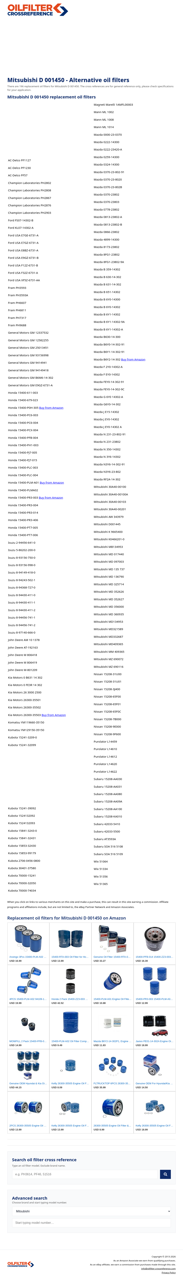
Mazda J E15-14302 (106, 412)
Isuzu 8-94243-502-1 (21, 580)
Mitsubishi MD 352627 (109, 599)
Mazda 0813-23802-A (108, 217)
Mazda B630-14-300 (107, 337)
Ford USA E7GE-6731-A (23, 235)
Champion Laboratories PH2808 (29, 190)
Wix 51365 (101, 884)
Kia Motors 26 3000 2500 (24, 692)
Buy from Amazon (51, 408)
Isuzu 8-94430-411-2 (21, 610)
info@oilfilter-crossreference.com (158, 1268)
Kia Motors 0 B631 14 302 (25, 677)
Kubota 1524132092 (21, 815)
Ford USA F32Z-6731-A (23, 273)
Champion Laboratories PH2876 (29, 205)
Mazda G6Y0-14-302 (107, 404)
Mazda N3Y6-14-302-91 (109, 464)
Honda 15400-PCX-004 (23, 430)
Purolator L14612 (105, 756)
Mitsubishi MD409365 (108, 644)
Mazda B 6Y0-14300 (107, 299)
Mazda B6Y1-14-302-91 (109, 352)
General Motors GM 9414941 (27, 362)
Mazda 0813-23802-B (108, 224)
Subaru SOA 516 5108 (108, 846)
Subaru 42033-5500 (107, 831)
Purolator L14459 (105, 741)
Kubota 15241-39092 (22, 808)
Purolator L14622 (105, 771)
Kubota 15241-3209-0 (22, 737)
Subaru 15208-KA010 (108, 816)
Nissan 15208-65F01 (107, 704)
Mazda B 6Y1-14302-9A (109, 322)
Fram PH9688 (17, 325)
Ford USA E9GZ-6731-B (23, 258)
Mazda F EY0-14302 (107, 374)
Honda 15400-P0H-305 (23, 408)
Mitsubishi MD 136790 (109, 576)
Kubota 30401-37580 (22, 868)
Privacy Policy (169, 1272)
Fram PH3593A (18, 295)
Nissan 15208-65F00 (107, 696)
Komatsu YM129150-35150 (26, 730)
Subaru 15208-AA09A (108, 801)
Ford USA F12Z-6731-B (23, 265)
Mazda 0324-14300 (106, 164)
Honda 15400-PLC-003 (23, 467)
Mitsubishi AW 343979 (109, 517)
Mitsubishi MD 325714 (109, 584)
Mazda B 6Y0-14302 (107, 307)
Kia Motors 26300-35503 (24, 715)
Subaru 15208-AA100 (108, 809)
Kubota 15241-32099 (22, 745)
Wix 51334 (101, 869)
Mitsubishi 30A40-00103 (110, 502)
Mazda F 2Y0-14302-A (108, 367)
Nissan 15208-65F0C (107, 711)
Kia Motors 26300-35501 (24, 700)
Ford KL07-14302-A (20, 228)
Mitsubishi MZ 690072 (108, 659)
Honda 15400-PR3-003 (23, 497)
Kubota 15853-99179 (22, 853)
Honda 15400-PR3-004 (23, 505)
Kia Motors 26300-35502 (24, 707)
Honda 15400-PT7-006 (23, 535)
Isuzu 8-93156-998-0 (21, 565)
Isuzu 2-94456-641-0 (21, 542)
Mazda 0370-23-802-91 (109, 172)
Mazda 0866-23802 (106, 232)
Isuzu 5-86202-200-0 (21, 550)
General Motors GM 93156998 (28, 355)
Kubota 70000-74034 (22, 890)
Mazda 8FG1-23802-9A (109, 262)
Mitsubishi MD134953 (108, 621)
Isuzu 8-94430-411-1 (21, 602)
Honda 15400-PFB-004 (23, 438)
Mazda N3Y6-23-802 (107, 472)
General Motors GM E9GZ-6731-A (30, 385)
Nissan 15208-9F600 (107, 734)
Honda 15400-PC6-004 (23, 423)
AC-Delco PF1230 (19, 168)
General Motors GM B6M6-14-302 (30, 377)
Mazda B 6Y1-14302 (107, 314)
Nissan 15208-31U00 (107, 674)
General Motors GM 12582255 (28, 340)
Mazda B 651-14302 (107, 292)
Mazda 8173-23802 (106, 247)
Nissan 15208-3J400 (107, 689)
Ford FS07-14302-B (20, 220)
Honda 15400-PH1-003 (23, 445)
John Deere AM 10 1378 (23, 640)
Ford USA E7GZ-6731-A (23, 243)
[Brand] (91, 1211)
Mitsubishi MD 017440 (109, 554)
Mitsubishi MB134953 (108, 547)
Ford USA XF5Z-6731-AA (24, 280)
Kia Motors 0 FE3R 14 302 (25, 685)
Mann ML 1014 (104, 127)
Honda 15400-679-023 (23, 400)
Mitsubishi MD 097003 (109, 561)
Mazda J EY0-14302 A (108, 427)
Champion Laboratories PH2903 (29, 213)
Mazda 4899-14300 (106, 239)
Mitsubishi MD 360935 (109, 614)
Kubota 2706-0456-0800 (24, 861)
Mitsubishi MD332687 (108, 636)
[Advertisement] (91, 46)
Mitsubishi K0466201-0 (109, 539)
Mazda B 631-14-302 (107, 284)
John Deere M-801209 (22, 670)
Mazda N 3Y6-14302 (107, 457)
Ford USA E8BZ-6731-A (23, 250)
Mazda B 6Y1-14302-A (108, 329)
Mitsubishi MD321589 (108, 629)
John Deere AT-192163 (23, 647)
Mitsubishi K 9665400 (108, 532)
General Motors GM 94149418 (28, 370)
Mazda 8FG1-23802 (107, 254)
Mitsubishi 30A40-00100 (110, 487)
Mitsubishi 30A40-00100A (111, 494)
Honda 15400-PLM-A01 (23, 482)
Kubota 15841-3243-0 (22, 831)
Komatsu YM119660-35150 (26, 722)
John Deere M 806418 (22, 655)
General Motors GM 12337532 (28, 332)
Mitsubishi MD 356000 (109, 606)
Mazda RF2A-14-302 (107, 479)
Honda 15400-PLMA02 (23, 490)
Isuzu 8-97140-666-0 (21, 632)
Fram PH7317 (17, 318)
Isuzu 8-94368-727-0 (21, 587)
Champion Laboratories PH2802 (29, 183)
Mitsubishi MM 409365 (109, 651)
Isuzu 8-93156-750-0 (21, 557)
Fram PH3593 (17, 288)
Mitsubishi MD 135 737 (109, 569)
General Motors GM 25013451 (28, 347)
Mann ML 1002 (104, 112)
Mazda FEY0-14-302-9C (109, 389)
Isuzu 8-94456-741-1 (21, 617)
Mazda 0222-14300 (106, 142)
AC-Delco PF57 (17, 175)
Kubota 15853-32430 (22, 846)
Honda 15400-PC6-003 (23, 415)
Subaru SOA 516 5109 (108, 854)
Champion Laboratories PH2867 (29, 198)
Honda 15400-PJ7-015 (22, 460)
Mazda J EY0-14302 (106, 419)
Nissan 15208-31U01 (107, 681)
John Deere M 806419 (22, 662)
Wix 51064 (101, 861)
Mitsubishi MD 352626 (109, 591)
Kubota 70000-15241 (22, 875)
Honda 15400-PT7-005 (23, 527)
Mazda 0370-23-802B (108, 187)
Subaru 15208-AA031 (108, 786)
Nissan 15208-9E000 (107, 726)
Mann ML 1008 (104, 119)
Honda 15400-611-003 (23, 392)
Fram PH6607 (17, 303)
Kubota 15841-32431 (22, 838)
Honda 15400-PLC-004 (23, 475)
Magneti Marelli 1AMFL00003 (113, 104)
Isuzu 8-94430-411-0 (21, 595)
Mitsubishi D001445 (107, 524)
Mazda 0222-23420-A (108, 149)
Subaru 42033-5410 (107, 824)
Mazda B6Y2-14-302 (107, 359)
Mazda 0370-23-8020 (108, 179)
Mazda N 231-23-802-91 (110, 434)
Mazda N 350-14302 (107, 449)
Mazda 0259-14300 (106, 157)
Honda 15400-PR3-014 (23, 512)
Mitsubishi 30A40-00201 (110, 509)
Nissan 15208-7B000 (107, 719)
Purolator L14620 (105, 764)
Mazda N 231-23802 (107, 442)
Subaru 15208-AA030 (108, 779)
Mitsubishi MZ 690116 (108, 667)
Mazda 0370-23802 (106, 194)
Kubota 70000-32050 (22, 883)
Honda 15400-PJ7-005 (22, 452)
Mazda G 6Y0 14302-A (108, 397)
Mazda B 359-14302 (107, 269)
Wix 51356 (101, 876)
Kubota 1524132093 (21, 823)
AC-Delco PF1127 (19, 160)
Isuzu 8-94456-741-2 (21, 625)
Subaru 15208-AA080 (108, 794)
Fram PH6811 (17, 310)
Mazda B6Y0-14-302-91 (109, 344)
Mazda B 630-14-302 (107, 277)
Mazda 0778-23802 (106, 209)
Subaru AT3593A (105, 839)
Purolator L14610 (105, 749)
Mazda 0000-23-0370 (108, 134)
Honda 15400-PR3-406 (23, 520)
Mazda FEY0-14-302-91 (109, 382)
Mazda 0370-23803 (106, 202)
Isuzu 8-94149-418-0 (21, 572)
